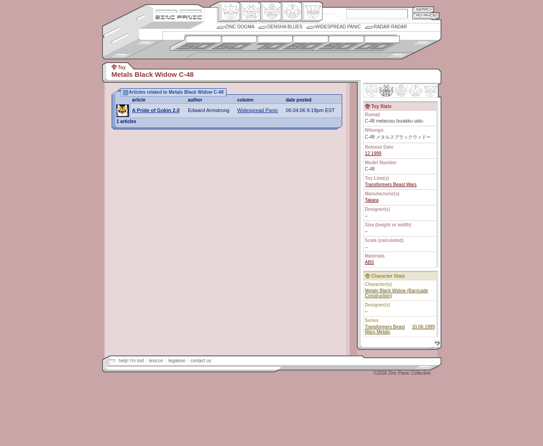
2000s (374, 43)
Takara (372, 200)
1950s (195, 43)
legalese (176, 360)
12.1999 (373, 153)
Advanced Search (426, 15)
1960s (231, 43)
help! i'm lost (131, 360)
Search (423, 9)
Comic (311, 11)
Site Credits (179, 10)
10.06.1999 (423, 326)
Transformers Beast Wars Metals (385, 329)
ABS (369, 262)
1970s (267, 43)
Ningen (290, 11)
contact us (200, 360)
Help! (435, 345)
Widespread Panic (338, 26)
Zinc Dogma (240, 26)
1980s (302, 43)
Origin (229, 11)
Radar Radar (390, 26)
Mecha (270, 11)
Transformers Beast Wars (391, 184)
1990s (338, 43)
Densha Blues (284, 26)
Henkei (249, 11)
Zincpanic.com (179, 16)
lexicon (156, 360)
